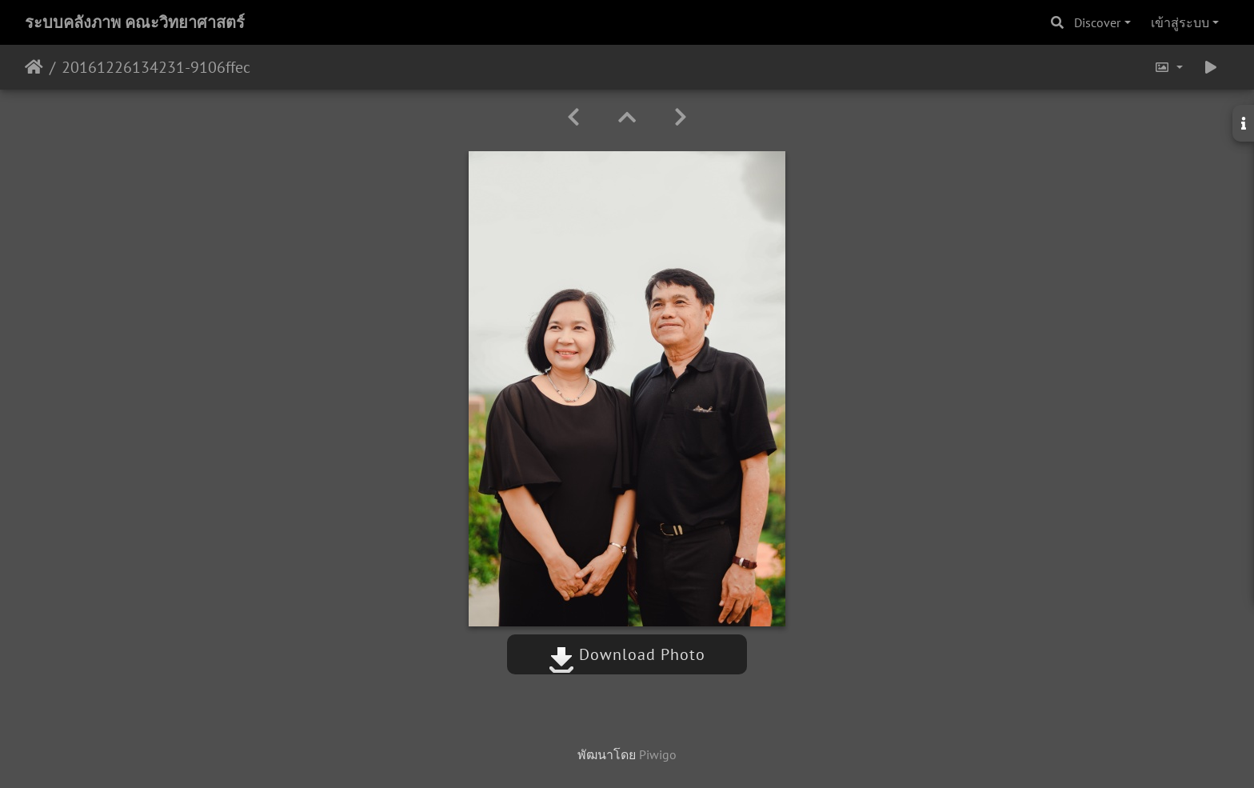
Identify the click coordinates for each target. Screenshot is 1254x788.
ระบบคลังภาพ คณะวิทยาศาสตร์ (135, 22)
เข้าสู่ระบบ (1180, 22)
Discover (1097, 22)
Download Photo (627, 654)
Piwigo (658, 754)
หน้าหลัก (34, 67)
